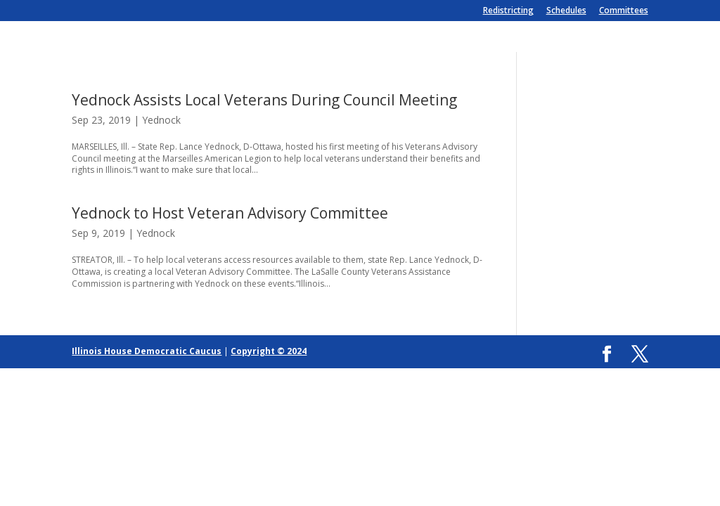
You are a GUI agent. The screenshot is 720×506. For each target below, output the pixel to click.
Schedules (566, 11)
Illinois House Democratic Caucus (146, 351)
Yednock (161, 119)
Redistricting (508, 11)
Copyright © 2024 (269, 351)
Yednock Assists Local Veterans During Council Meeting (264, 100)
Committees (623, 11)
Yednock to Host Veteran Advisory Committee (230, 213)
